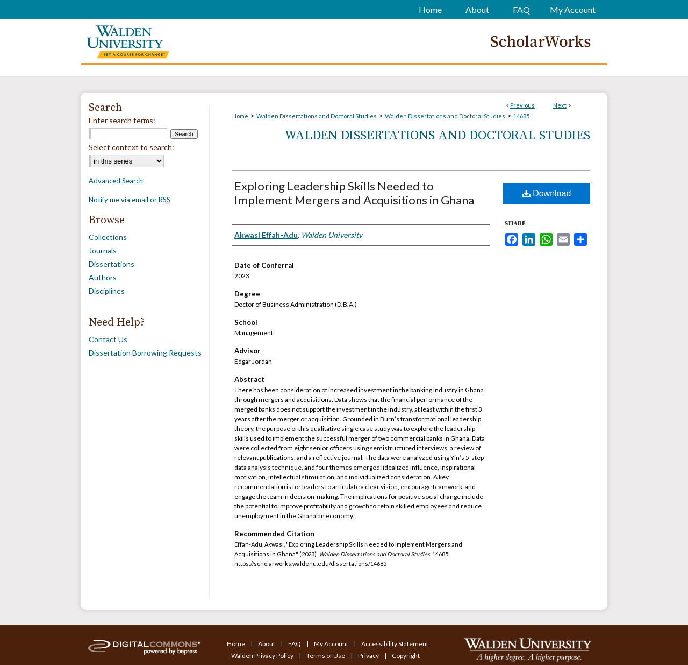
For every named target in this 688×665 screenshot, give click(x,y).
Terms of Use (326, 656)
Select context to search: (131, 147)
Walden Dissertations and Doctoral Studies (316, 115)
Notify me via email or (129, 199)
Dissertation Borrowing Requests (145, 352)
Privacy (369, 656)
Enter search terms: (122, 120)
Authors (103, 277)
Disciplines (107, 290)
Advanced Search (116, 180)
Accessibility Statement (394, 644)
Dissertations (111, 263)
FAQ (295, 644)
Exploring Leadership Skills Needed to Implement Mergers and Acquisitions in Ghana (354, 193)
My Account (331, 644)
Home (240, 115)
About (267, 644)
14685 (521, 115)
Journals (103, 250)
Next (560, 105)
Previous (522, 105)
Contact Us (108, 339)
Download (546, 193)
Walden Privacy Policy (263, 656)
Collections (108, 237)
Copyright (406, 656)
